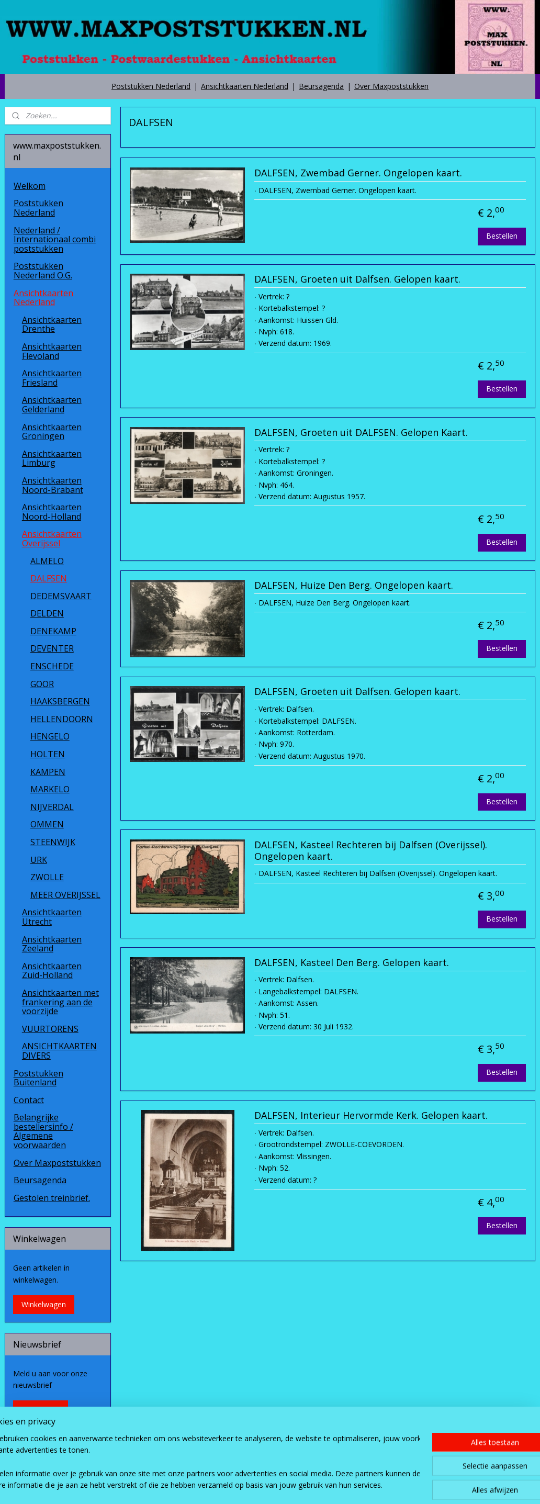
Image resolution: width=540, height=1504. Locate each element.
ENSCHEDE (52, 666)
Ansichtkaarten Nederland (244, 86)
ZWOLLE (47, 877)
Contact (29, 1100)
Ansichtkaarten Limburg (52, 458)
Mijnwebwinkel (398, 1485)
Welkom (30, 186)
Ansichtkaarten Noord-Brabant (52, 485)
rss (267, 1485)
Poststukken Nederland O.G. (43, 270)
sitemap (245, 1485)
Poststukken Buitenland (38, 1078)
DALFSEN (48, 578)
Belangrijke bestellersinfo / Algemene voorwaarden (43, 1131)
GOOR (42, 684)
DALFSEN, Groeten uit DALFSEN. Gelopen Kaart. (361, 432)
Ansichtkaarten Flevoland (52, 351)
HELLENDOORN (61, 719)
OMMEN (47, 824)
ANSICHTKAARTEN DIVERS (59, 1050)
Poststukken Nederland (150, 86)
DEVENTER (52, 648)
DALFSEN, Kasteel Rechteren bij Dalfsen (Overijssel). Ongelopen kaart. (370, 850)
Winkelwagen (43, 1304)
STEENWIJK (52, 842)
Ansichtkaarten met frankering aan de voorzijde (60, 1002)
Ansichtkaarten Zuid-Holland (52, 970)
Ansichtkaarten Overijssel (52, 538)
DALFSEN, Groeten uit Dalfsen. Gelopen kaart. (357, 279)
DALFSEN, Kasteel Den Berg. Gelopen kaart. (351, 962)
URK (38, 860)
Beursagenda (321, 86)
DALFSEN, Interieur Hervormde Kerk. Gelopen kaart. (371, 1115)
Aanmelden (40, 1410)
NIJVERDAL (52, 807)
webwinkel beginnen (307, 1485)
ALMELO (47, 561)
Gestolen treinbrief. (52, 1198)
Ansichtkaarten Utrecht (52, 916)
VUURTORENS (50, 1029)
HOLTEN (47, 754)
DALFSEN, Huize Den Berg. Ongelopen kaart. (353, 585)
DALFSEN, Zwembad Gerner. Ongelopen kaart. (358, 173)
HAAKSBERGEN (60, 701)
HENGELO (50, 736)
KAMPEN (47, 772)
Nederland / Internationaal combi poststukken (55, 239)
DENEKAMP (53, 631)
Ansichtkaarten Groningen (52, 431)
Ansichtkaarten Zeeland (52, 944)
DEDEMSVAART (61, 596)
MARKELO (50, 789)
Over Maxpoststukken (391, 86)
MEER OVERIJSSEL (65, 895)
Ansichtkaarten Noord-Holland (52, 511)
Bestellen (502, 235)
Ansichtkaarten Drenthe (52, 324)
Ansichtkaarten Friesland (52, 377)
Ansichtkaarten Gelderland (52, 404)
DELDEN (47, 613)
